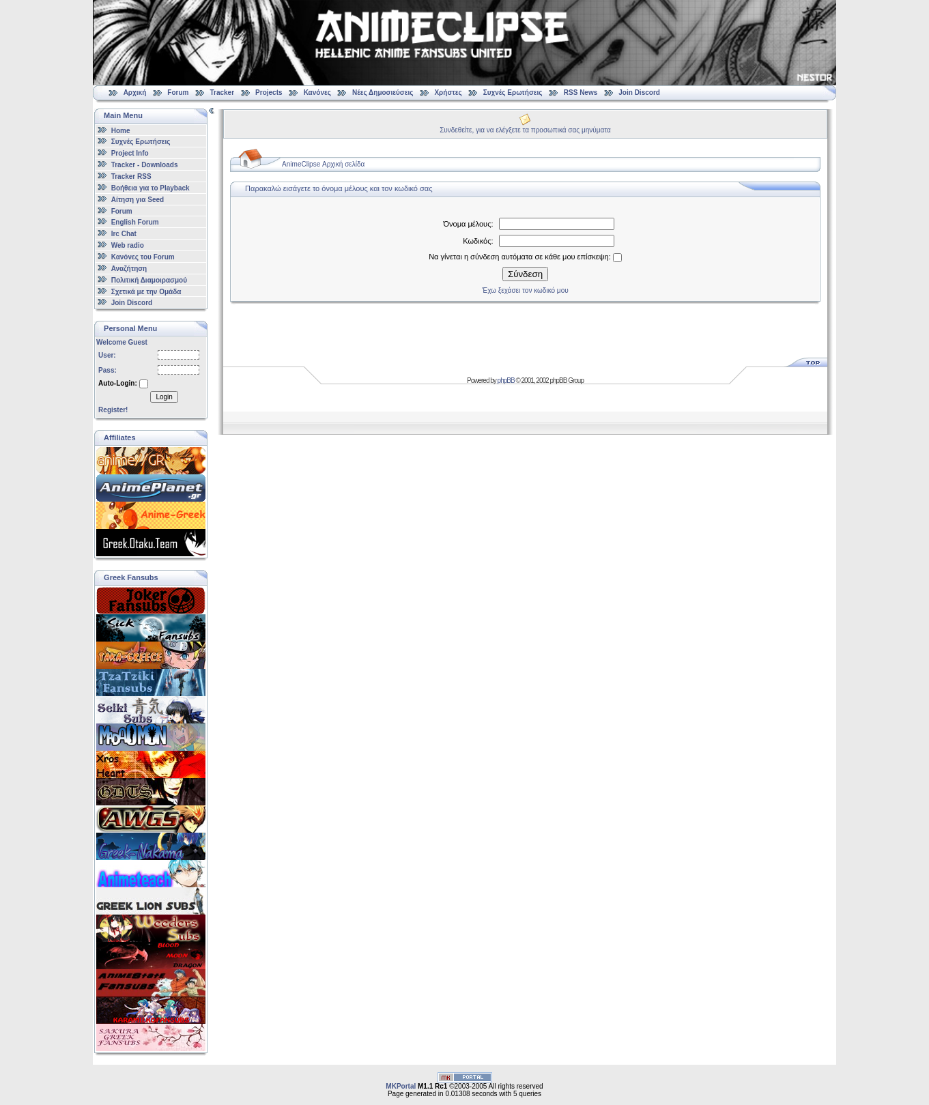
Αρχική (135, 92)
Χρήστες (447, 92)
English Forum (135, 222)
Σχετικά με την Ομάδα (146, 291)
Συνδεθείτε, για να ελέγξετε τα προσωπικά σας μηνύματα (525, 130)
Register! (113, 410)
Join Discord (639, 92)
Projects (268, 92)
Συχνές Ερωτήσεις (514, 92)
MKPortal (401, 1086)
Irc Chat (124, 234)
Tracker (222, 92)
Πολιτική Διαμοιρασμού (149, 280)
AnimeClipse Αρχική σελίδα (323, 164)
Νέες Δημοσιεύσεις (382, 92)
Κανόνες (317, 92)
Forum (177, 92)
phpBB (506, 380)
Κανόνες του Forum (143, 257)
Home (120, 130)
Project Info (130, 153)
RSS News (580, 92)
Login (164, 397)
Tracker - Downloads (144, 165)
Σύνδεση (525, 274)
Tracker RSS (131, 176)
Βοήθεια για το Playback (150, 188)
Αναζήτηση (129, 268)
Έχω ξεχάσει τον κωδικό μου (525, 290)
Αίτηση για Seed (137, 199)
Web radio (127, 245)
